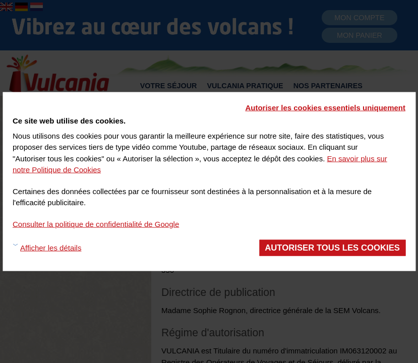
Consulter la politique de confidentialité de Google (96, 223)
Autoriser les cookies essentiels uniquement (325, 107)
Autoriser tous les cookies (332, 248)
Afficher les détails (50, 247)
